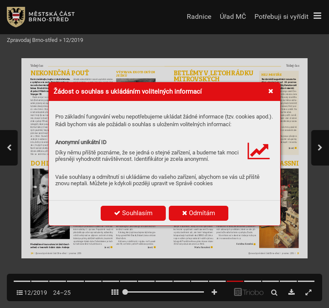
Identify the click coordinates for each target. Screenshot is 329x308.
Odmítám (198, 213)
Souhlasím (133, 213)
